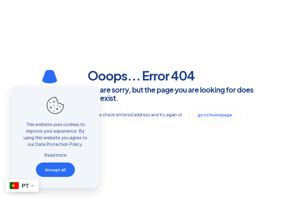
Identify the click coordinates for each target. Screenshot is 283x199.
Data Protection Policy (58, 144)
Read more (55, 155)
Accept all (55, 169)
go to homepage (215, 114)
